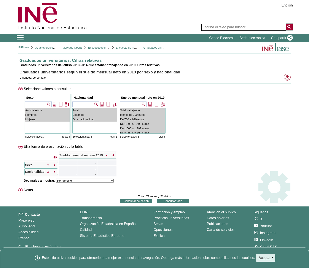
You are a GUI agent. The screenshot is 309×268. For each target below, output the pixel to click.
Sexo (29, 97)
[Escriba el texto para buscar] (243, 27)
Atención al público (221, 212)
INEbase (23, 47)
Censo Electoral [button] (221, 38)
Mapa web (26, 220)
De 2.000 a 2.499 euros (143, 133)
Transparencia (91, 218)
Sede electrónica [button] (252, 38)
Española (95, 115)
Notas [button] (28, 190)
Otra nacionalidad (95, 119)
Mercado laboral (72, 47)
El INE (85, 212)
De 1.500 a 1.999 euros (143, 128)
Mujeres (47, 119)
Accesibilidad (28, 232)
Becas (158, 224)
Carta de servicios (220, 230)
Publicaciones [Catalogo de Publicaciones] (217, 224)
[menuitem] (154, 115)
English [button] (287, 5)
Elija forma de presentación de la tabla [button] (53, 146)
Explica (159, 236)
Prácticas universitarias (171, 218)
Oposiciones (162, 230)
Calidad (86, 230)
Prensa (23, 238)
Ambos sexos (47, 110)
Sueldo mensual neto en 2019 (143, 97)
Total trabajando (143, 110)
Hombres (47, 115)
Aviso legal (26, 226)
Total (95, 110)
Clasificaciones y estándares (40, 247)
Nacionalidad (83, 97)
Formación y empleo (169, 212)
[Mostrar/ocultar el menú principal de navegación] (20, 38)
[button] (281, 38)
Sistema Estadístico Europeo (102, 236)
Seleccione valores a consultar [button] (47, 89)
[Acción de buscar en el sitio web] (289, 27)
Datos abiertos (218, 218)
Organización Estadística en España (108, 224)
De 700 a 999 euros (143, 119)
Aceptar (266, 258)
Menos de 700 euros (143, 115)
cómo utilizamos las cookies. (233, 258)
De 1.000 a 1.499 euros (143, 124)
